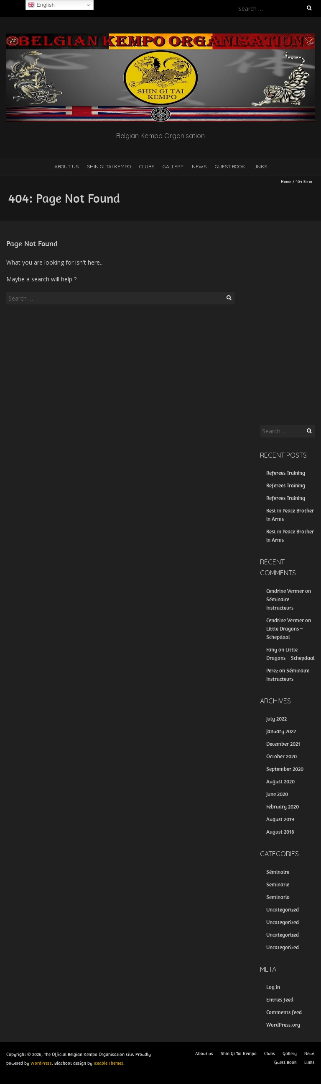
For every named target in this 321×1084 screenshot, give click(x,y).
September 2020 (284, 768)
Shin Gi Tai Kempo (109, 166)
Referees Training (285, 472)
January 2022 (281, 731)
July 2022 (276, 718)
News (199, 166)
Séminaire (277, 871)
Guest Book (230, 166)
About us (66, 166)
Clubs (146, 166)
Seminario (278, 897)
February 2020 (282, 806)
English (41, 5)
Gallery (173, 166)
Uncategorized (282, 909)
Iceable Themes (108, 1063)
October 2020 (281, 756)
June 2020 (277, 794)
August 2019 (280, 819)
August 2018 (280, 831)
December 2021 (283, 743)
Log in (273, 987)
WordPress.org (283, 1024)
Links (260, 166)
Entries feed (279, 999)
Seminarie (277, 884)
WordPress (41, 1063)
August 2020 (280, 781)
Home (286, 181)
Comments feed (284, 1012)
